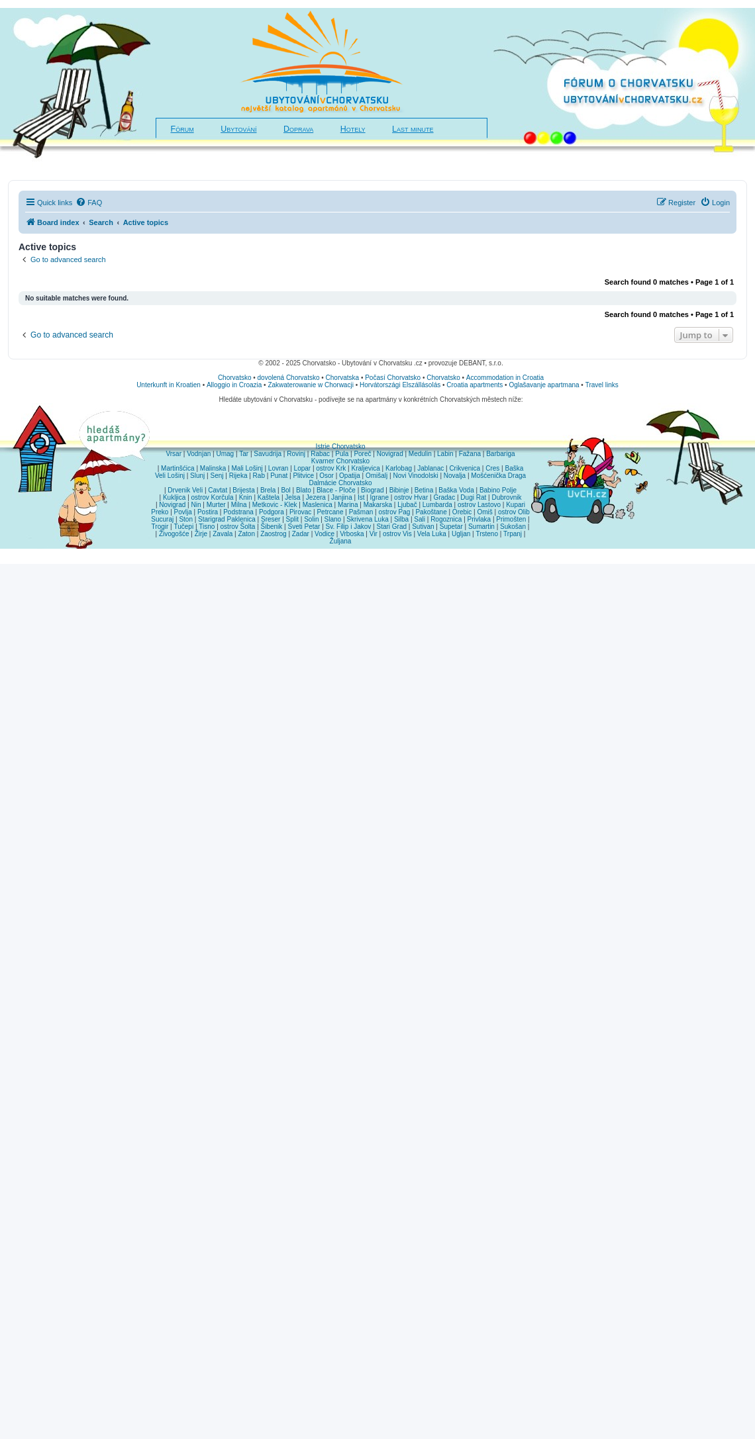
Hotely (353, 129)
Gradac (444, 497)
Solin (311, 519)
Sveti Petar (304, 526)
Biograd (372, 490)
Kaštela (268, 497)
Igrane (379, 497)
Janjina (341, 497)
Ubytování (238, 129)
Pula (341, 453)
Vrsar (173, 453)
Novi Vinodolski (415, 475)
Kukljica (174, 497)
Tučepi (184, 526)
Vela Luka (431, 533)
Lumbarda (437, 504)
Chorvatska (343, 377)
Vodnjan (199, 453)
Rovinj (296, 453)
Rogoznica (446, 519)
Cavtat (217, 490)
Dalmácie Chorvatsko (340, 483)
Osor (326, 475)
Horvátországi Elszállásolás (400, 385)
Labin (445, 453)
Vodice (324, 533)
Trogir (160, 526)
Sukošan (513, 526)
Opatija (349, 475)
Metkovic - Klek (274, 504)
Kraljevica (365, 468)
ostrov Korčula (212, 497)
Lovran (278, 468)
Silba (401, 519)
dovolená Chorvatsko (289, 377)
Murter (216, 504)
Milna (239, 504)
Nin (196, 504)
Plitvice (303, 475)
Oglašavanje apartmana (544, 385)
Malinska (213, 468)
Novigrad (390, 453)
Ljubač (407, 504)
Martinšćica (178, 468)
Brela (268, 490)
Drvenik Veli (185, 490)
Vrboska (352, 533)
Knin (245, 497)
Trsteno (487, 533)
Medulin (420, 453)
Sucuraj (162, 519)
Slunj (197, 475)
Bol (285, 490)
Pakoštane (430, 512)
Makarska (378, 504)
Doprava (298, 129)
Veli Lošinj (170, 475)
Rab (259, 475)
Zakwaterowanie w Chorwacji (311, 385)
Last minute (412, 129)
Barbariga (500, 453)
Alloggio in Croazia (234, 385)
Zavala (222, 533)
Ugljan (461, 533)
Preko (159, 512)
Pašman (361, 512)
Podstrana (238, 512)
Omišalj (376, 475)
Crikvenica (464, 468)
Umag (225, 453)
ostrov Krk (331, 468)
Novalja (455, 475)
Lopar (302, 468)
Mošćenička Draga (498, 475)
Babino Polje (498, 490)
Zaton (246, 533)
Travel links (602, 385)
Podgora (271, 512)
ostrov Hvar (411, 497)
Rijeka (238, 475)
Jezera (316, 497)
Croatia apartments (474, 385)
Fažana (470, 453)
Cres (492, 468)
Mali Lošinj (246, 468)
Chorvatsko (235, 377)
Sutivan (423, 526)
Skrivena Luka (367, 519)
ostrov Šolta (238, 526)
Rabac (320, 453)
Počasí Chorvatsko (393, 377)
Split (292, 519)
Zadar (300, 533)
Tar (243, 453)
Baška (514, 468)
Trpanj (512, 533)
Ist (361, 497)
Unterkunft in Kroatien (168, 385)
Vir (373, 533)
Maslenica (317, 504)
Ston (186, 519)
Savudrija (267, 453)
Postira (207, 512)
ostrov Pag (394, 512)
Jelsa (292, 497)
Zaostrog (273, 533)
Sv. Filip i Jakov (349, 526)
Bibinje (399, 490)
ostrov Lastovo (479, 504)
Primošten (511, 519)
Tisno (207, 526)
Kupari (515, 504)
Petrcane (330, 512)
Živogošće (174, 533)
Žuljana (341, 541)
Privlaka (479, 519)
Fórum (182, 129)
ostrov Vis (397, 533)
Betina (424, 490)
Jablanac (430, 468)
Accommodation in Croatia (505, 377)
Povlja (183, 512)
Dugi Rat (473, 497)
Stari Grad (391, 526)
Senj (216, 475)
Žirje (201, 533)
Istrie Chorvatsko (340, 446)
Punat (278, 475)
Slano (333, 519)
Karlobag (398, 468)
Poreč (362, 453)
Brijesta (243, 490)
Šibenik (272, 526)
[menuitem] (89, 202)
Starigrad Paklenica (227, 519)
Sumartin (481, 526)
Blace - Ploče (336, 490)
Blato (303, 490)
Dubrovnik (506, 497)
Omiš (484, 512)
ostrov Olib (514, 512)
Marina (348, 504)
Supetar (451, 526)
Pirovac (300, 512)
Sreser (270, 519)
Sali (419, 519)
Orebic (462, 512)
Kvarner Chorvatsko (340, 461)
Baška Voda (456, 490)
